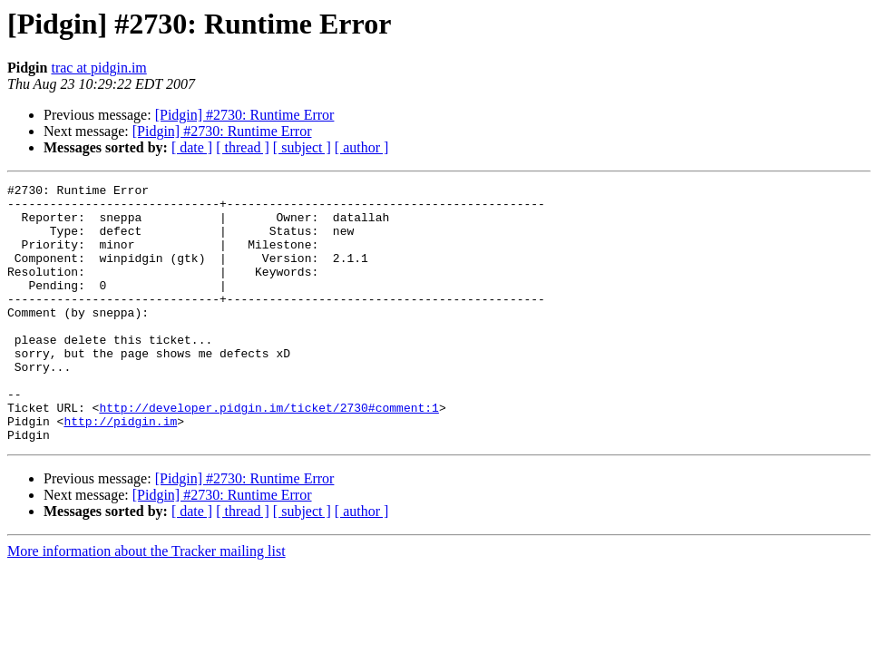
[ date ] (191, 147)
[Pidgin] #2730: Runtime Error (245, 114)
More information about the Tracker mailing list (146, 602)
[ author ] (362, 147)
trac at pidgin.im (98, 67)
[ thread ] (242, 147)
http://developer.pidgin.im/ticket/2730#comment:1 (268, 453)
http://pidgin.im (120, 470)
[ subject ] (302, 147)
